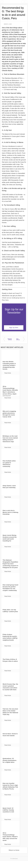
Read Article (7, 373)
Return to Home (14, 850)
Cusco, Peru (6, 68)
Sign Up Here (13, 327)
